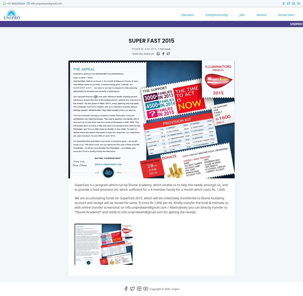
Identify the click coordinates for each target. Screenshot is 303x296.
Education (187, 15)
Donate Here (286, 15)
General (261, 15)
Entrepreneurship (217, 15)
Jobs (242, 15)
